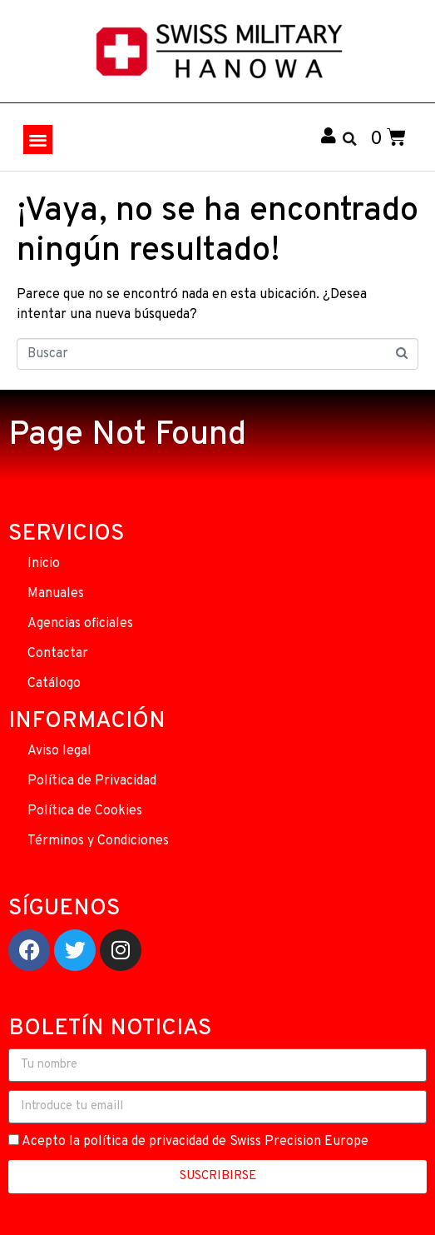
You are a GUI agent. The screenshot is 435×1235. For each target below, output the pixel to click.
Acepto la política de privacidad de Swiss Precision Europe (195, 1141)
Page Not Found (127, 435)
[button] (38, 139)
